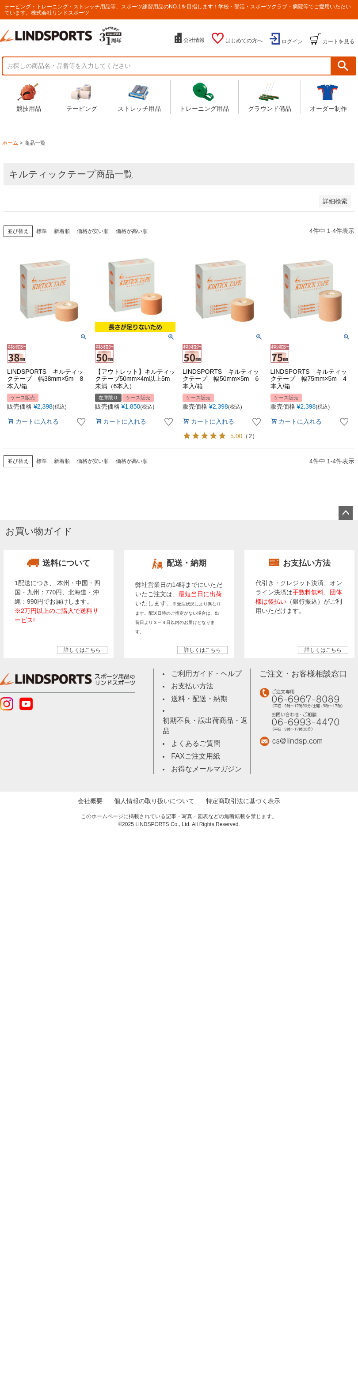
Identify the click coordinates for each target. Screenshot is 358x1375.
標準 (41, 231)
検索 (343, 66)
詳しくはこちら (82, 650)
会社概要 (95, 787)
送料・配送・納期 (197, 697)
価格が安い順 (93, 231)
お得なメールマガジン (204, 755)
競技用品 (28, 96)
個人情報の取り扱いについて (156, 787)
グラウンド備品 (269, 96)
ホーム (10, 143)
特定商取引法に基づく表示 (239, 787)
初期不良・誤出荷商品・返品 (206, 718)
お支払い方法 (191, 685)
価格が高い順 (132, 231)
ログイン (292, 41)
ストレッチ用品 (139, 96)
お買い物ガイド (38, 531)
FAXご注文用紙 (195, 743)
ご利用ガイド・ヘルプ (204, 673)
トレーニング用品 (204, 96)
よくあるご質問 (194, 730)
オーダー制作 (328, 96)
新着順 (62, 231)
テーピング (81, 96)
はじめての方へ (244, 41)
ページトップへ (346, 513)
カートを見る (338, 41)
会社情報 (194, 40)
